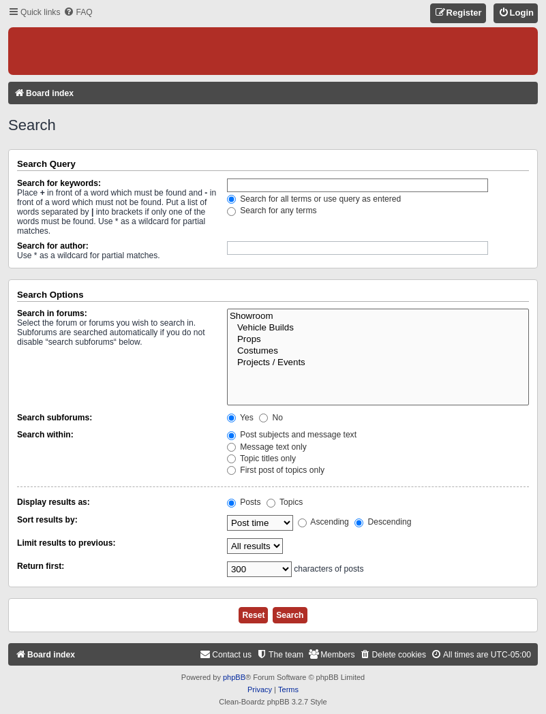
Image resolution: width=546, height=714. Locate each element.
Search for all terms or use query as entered (314, 199)
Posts (244, 502)
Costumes (378, 351)
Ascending (323, 522)
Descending (382, 522)
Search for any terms (272, 210)
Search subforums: (54, 417)
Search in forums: (52, 313)
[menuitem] (77, 12)
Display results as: (53, 502)
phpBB (234, 677)
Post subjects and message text (292, 434)
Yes (240, 417)
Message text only (267, 447)
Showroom (378, 316)
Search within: (45, 434)
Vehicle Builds (378, 328)
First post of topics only (275, 470)
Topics (285, 502)
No (271, 417)
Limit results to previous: (66, 543)
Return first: (40, 566)
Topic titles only (261, 458)
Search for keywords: (59, 183)
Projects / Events (378, 363)
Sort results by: (47, 520)
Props (378, 339)
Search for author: (53, 246)
